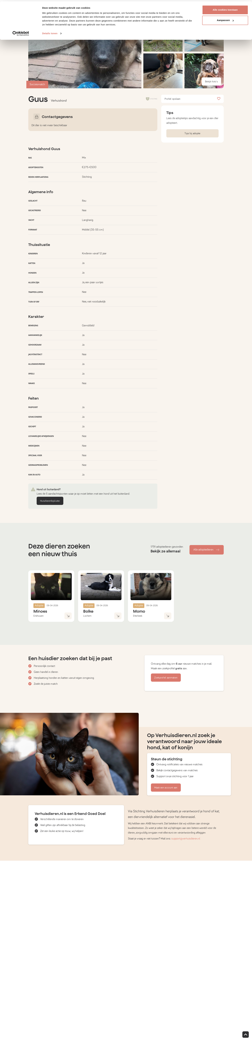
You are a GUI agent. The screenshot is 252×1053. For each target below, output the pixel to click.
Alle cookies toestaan (225, 8)
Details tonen (49, 32)
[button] (163, 70)
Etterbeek (137, 616)
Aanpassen (225, 19)
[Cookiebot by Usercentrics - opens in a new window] (21, 32)
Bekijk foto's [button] (211, 81)
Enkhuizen (38, 616)
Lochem (87, 616)
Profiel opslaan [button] (192, 99)
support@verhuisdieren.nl (185, 838)
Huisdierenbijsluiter (50, 501)
